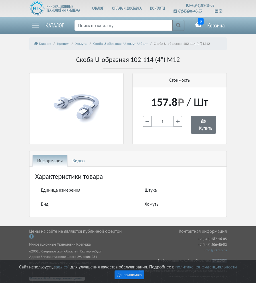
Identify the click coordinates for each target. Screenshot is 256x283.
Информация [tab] (50, 160)
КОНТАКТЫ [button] (157, 8)
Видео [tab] (78, 160)
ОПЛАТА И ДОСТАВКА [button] (126, 8)
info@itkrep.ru (216, 250)
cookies (60, 267)
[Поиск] (123, 25)
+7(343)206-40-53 (190, 11)
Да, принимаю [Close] (129, 274)
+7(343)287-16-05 (202, 5)
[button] (47, 25)
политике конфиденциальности (206, 267)
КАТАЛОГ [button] (97, 8)
